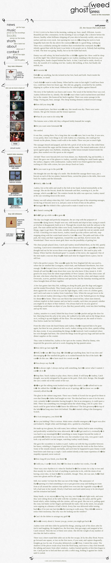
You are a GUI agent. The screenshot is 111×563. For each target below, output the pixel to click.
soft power (100, 25)
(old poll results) (15, 148)
